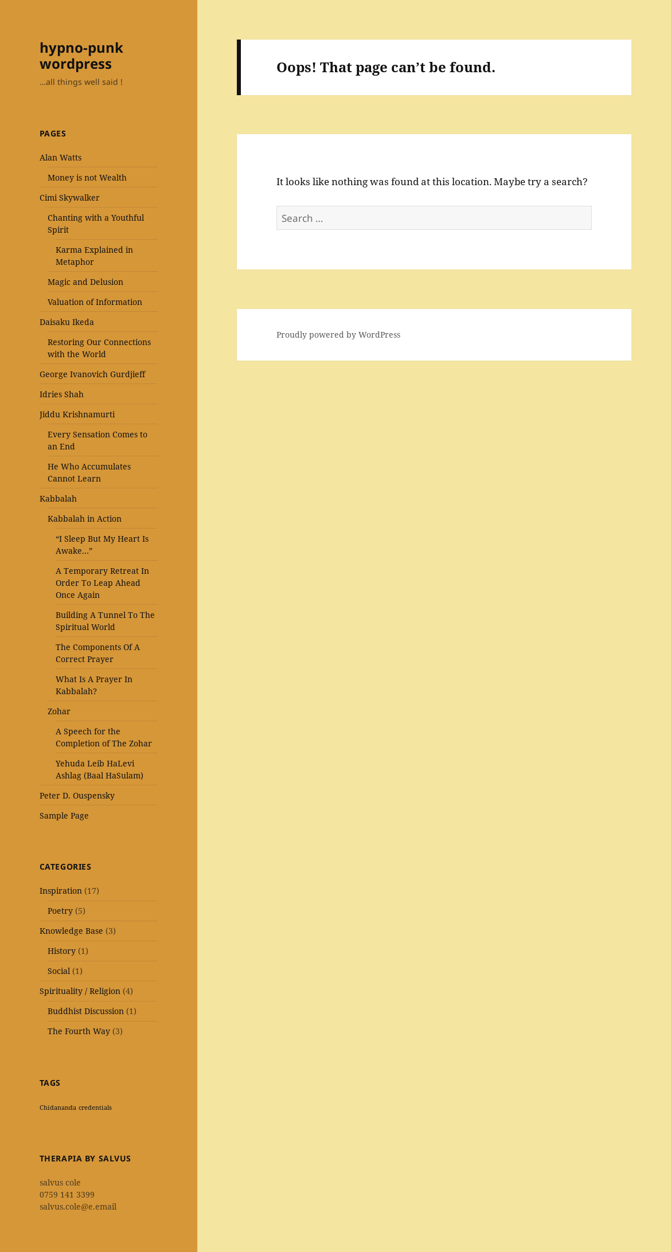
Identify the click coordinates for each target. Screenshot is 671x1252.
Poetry (60, 910)
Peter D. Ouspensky (77, 795)
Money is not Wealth (87, 177)
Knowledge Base (71, 930)
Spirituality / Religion (80, 990)
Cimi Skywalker (70, 197)
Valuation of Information (95, 301)
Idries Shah (62, 394)
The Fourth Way (79, 1031)
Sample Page (64, 815)
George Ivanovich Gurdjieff (92, 374)
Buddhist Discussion (86, 1010)
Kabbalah (58, 498)
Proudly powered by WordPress (338, 334)
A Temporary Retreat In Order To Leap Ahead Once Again (102, 582)
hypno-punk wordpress (81, 55)
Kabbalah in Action (85, 518)
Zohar (59, 711)
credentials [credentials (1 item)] (95, 1108)
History (62, 950)
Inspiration (61, 890)
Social (59, 970)
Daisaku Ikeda (67, 321)
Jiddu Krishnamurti (77, 414)
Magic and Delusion (85, 281)
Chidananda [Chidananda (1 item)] (58, 1108)
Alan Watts (60, 157)
